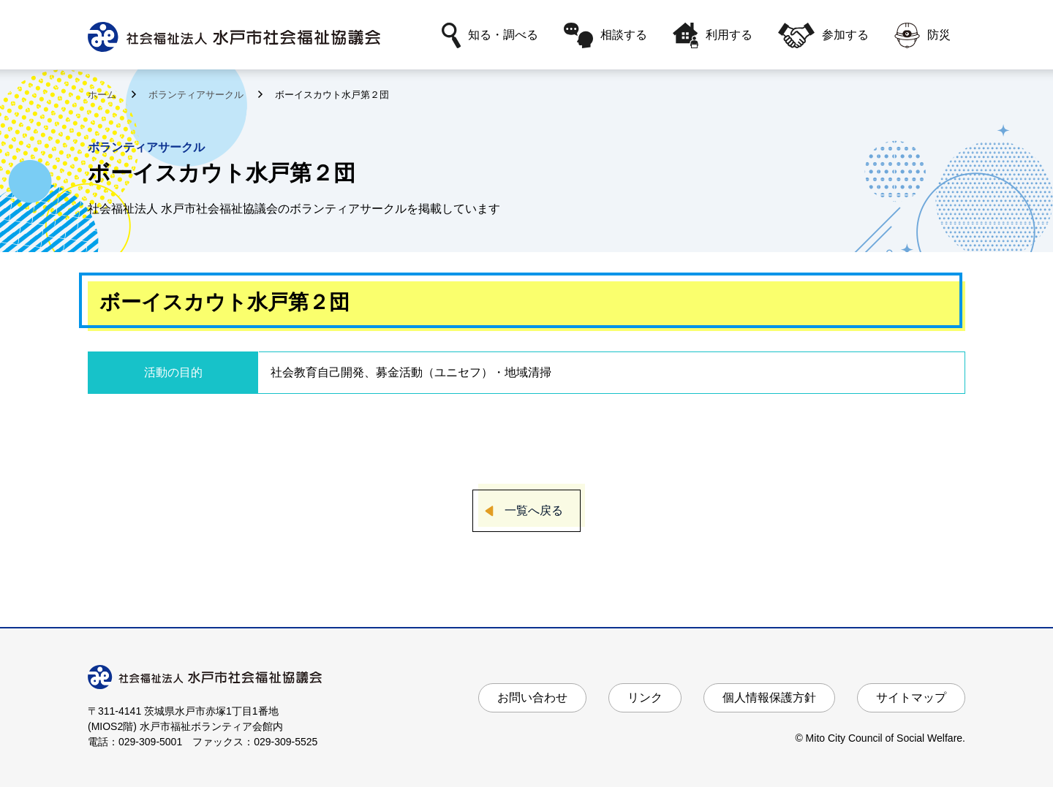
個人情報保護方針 (769, 697)
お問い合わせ (532, 697)
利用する (712, 35)
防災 (922, 35)
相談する (605, 35)
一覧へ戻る (534, 510)
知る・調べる (490, 35)
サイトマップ (911, 697)
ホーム (103, 94)
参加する (823, 35)
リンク (645, 697)
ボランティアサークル (197, 94)
